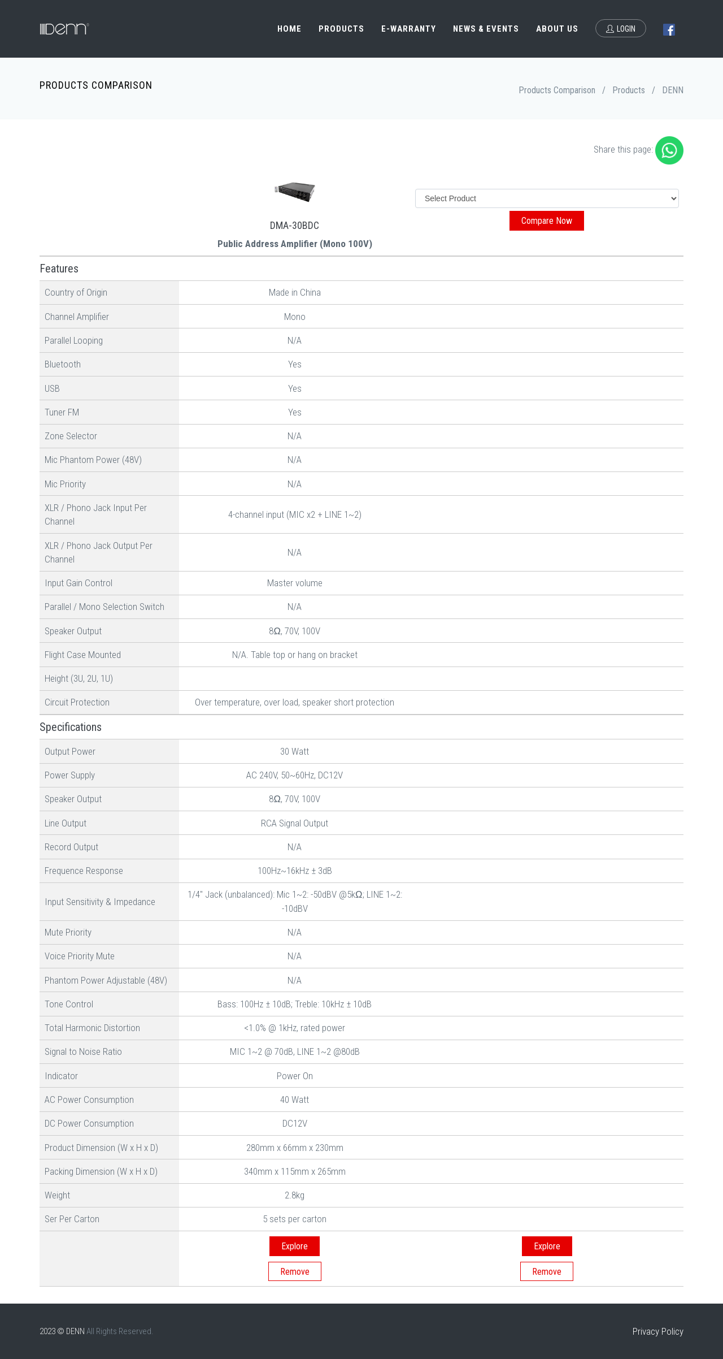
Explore (294, 1246)
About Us (557, 29)
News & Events (486, 29)
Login (620, 28)
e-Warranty (408, 29)
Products (341, 29)
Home (289, 29)
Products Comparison (557, 90)
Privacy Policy (658, 1331)
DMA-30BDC (294, 225)
